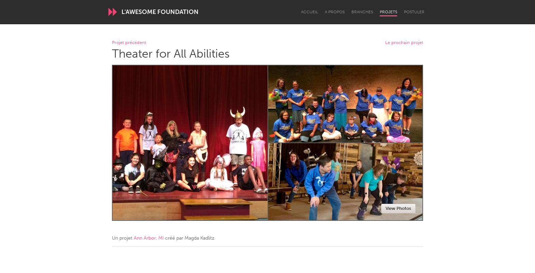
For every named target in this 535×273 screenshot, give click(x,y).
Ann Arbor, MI (149, 238)
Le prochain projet (404, 43)
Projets (388, 12)
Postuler (414, 12)
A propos (335, 12)
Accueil (309, 12)
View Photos (398, 208)
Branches (362, 12)
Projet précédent (129, 43)
